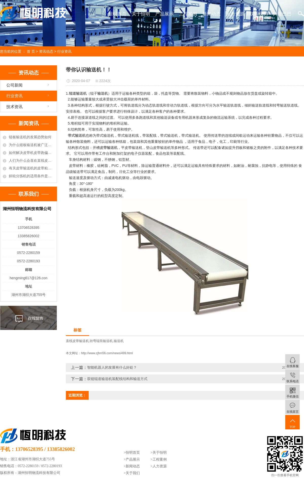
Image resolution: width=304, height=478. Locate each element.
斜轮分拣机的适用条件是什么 (31, 176)
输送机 (119, 341)
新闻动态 (211, 13)
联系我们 (259, 13)
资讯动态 (46, 51)
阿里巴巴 (282, 13)
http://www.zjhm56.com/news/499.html (107, 353)
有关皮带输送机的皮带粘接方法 (31, 168)
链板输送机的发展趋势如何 (30, 137)
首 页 (31, 51)
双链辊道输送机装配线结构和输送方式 (117, 379)
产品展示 (164, 13)
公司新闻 (14, 85)
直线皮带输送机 (77, 341)
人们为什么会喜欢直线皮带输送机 (31, 160)
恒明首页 (117, 13)
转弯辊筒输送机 (101, 341)
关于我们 (133, 473)
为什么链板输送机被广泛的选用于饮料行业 (31, 145)
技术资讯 (14, 107)
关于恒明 (141, 13)
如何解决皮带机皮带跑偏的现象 (31, 153)
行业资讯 (64, 51)
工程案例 (188, 13)
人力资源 (235, 13)
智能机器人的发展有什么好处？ (112, 367)
